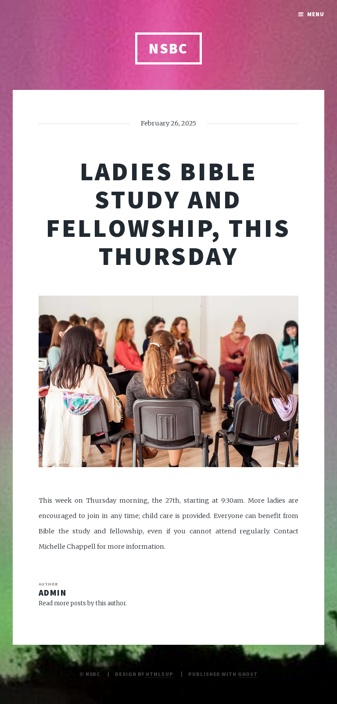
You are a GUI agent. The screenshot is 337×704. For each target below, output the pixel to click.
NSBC (168, 48)
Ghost (248, 674)
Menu (315, 14)
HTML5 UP (159, 674)
